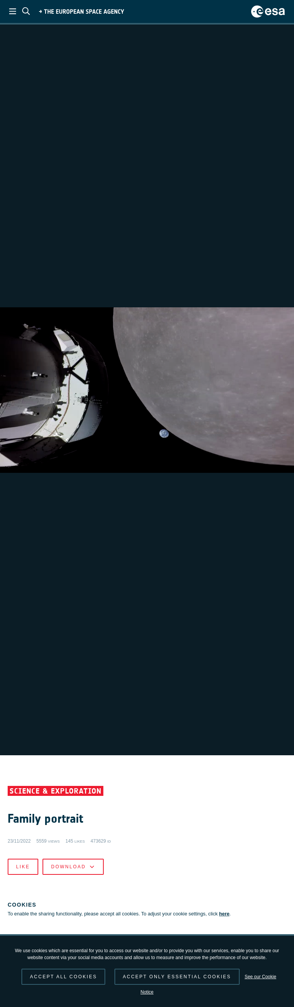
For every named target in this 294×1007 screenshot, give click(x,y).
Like (23, 866)
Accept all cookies (63, 976)
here (224, 914)
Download (73, 866)
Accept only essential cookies (177, 976)
